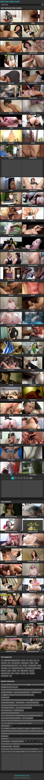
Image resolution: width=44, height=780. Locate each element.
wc (38, 660)
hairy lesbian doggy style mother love (9, 665)
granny (31, 660)
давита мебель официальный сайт (12, 660)
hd (27, 660)
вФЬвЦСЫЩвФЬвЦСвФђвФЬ (7, 702)
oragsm (31, 663)
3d (2, 660)
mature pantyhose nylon (6, 710)
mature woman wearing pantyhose (23, 707)
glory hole (32, 670)
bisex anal (3, 670)
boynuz (9, 670)
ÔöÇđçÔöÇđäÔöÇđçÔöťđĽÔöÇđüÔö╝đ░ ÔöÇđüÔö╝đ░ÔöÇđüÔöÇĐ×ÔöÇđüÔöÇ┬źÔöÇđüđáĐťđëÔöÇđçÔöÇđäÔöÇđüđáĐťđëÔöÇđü (21, 713)
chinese (23, 660)
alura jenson (4, 663)
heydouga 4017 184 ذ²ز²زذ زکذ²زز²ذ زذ (9, 687)
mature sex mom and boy (17, 668)
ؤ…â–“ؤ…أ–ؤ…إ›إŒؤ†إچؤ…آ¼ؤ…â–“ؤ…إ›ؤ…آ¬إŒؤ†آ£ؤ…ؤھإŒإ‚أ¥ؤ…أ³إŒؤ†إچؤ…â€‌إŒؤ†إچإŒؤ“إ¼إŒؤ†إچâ (17, 723)
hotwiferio (32, 673)
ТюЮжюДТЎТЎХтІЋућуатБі (17, 741)
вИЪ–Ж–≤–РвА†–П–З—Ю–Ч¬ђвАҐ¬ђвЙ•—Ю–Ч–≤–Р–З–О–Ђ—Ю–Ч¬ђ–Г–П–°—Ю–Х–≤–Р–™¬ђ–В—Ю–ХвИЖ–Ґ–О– (21, 744)
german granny (24, 663)
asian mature (4, 668)
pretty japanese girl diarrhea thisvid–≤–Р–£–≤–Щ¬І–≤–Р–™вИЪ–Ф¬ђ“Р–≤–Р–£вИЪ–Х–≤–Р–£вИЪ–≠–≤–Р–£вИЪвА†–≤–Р (20, 705)
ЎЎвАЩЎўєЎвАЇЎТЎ (20, 702)
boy (20, 665)
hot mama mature (16, 663)
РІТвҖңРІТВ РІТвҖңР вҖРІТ (32, 702)
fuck (18, 670)
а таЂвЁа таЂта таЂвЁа (6, 746)
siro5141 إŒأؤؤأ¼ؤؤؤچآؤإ (27, 718)
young (39, 665)
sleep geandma (24, 670)
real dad (14, 670)
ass (9, 668)
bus (9, 663)
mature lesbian (4, 675)
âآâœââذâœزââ (4, 736)
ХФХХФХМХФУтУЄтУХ (36, 692)
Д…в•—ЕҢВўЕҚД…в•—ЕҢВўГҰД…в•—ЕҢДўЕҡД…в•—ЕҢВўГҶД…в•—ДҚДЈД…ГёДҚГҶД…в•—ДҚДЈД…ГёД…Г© (22, 729)
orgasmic (23, 673)
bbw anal (25, 665)
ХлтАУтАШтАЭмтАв (5, 741)
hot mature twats (5, 697)
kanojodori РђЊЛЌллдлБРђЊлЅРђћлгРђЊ (11, 718)
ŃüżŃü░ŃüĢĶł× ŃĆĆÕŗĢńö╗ (7, 707)
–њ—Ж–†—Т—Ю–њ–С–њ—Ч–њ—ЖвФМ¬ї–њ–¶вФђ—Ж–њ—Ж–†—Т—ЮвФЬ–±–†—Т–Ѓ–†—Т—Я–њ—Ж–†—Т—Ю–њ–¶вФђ (21, 752)
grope (36, 663)
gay (27, 673)
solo (35, 660)
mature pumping (5, 725)
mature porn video (5, 673)
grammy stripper (32, 665)
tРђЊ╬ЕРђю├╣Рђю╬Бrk (6, 692)
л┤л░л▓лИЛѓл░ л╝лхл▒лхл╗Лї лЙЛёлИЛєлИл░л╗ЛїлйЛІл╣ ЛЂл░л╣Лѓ (17, 694)
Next (31, 478)
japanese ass (16, 746)
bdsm (12, 673)
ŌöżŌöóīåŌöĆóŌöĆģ (18, 710)
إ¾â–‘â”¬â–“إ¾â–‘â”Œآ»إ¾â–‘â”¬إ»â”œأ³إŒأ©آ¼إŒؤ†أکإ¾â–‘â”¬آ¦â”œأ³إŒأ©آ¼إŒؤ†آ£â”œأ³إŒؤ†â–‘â (21, 715)
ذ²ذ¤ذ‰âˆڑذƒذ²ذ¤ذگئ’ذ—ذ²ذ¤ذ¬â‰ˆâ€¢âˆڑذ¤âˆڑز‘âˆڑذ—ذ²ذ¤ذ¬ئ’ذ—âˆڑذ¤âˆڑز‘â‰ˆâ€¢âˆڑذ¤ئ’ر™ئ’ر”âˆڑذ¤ (19, 749)
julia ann (17, 673)
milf (10, 675)
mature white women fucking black (33, 668)
